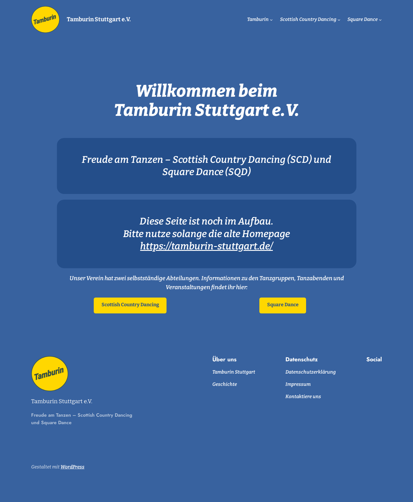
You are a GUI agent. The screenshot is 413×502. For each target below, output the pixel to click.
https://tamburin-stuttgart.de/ (206, 246)
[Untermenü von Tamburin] (271, 19)
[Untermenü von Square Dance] (380, 19)
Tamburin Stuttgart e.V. (99, 19)
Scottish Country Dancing (130, 304)
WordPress (72, 467)
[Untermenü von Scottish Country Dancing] (339, 19)
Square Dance (283, 304)
